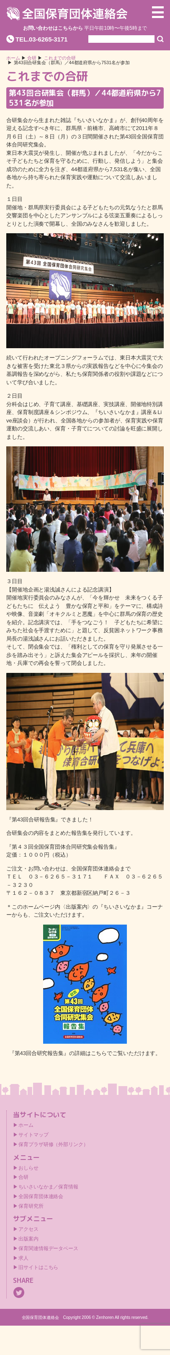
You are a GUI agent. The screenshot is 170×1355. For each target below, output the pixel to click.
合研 (31, 58)
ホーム (13, 58)
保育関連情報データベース (48, 1248)
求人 (23, 1258)
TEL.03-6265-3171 (41, 39)
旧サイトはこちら (38, 1267)
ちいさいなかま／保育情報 (48, 1187)
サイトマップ (33, 1135)
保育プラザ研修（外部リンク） (53, 1144)
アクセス (28, 1229)
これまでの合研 (60, 58)
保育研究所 (31, 1206)
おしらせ (28, 1168)
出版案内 (28, 1239)
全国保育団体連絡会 (40, 1196)
